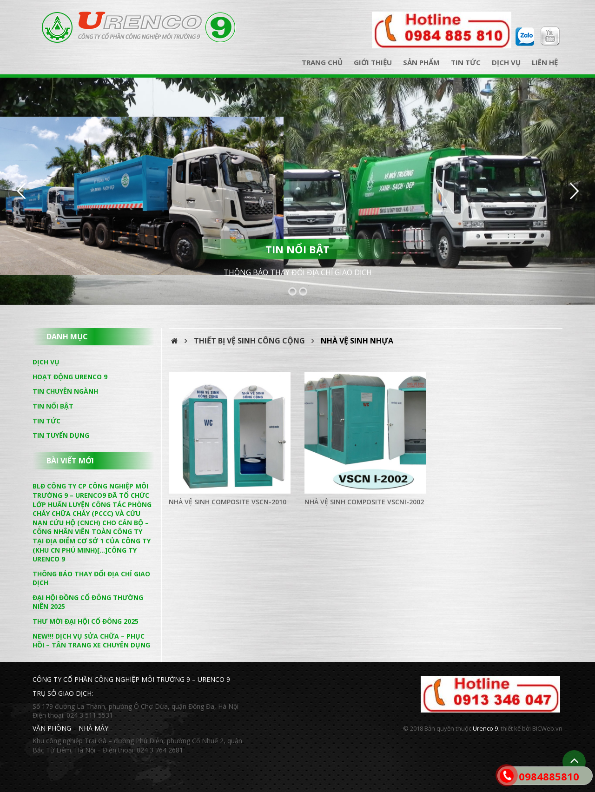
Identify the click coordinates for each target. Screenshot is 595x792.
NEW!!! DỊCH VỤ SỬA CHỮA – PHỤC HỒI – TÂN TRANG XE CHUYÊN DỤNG (91, 641)
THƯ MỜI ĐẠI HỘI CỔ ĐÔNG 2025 (86, 621)
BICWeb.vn (547, 728)
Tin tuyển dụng (61, 435)
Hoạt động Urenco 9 (70, 376)
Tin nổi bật (53, 406)
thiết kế (511, 728)
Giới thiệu (373, 62)
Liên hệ (545, 62)
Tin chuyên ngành (65, 391)
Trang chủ (322, 62)
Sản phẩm (421, 62)
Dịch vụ (506, 62)
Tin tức (466, 62)
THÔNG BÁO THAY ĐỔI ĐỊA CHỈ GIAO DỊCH (298, 272)
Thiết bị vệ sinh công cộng (249, 341)
